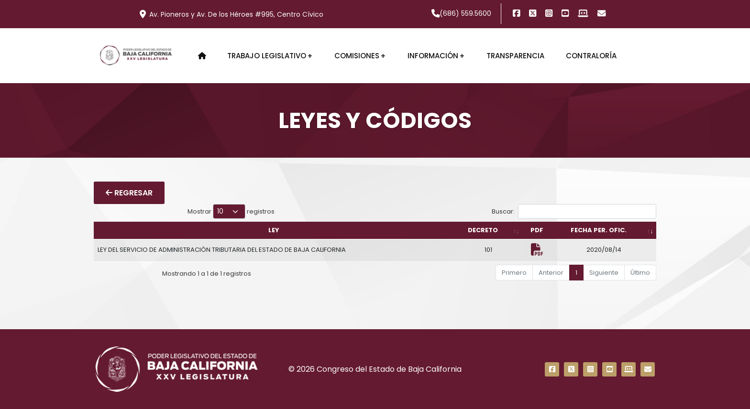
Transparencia (515, 56)
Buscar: (574, 211)
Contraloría (591, 56)
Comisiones (356, 56)
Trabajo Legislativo (266, 56)
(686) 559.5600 (461, 13)
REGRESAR (129, 192)
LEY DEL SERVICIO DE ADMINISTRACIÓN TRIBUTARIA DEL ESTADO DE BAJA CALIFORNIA (222, 249)
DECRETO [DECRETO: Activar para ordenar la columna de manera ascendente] (483, 230)
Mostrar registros (231, 211)
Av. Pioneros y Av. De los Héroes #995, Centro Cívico (231, 14)
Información (433, 56)
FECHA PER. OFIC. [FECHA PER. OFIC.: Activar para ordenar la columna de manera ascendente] (599, 230)
